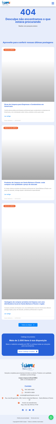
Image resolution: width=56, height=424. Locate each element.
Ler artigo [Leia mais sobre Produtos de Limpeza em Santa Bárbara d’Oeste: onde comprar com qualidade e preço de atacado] (7, 194)
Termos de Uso (35, 418)
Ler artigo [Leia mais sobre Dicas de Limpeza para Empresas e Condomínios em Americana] (7, 116)
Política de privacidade (23, 418)
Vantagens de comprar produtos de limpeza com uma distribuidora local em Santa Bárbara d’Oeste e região (24, 303)
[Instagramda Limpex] (26, 410)
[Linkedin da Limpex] (33, 410)
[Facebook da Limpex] (23, 410)
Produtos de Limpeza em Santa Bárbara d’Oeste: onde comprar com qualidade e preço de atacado (24, 183)
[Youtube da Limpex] (30, 410)
